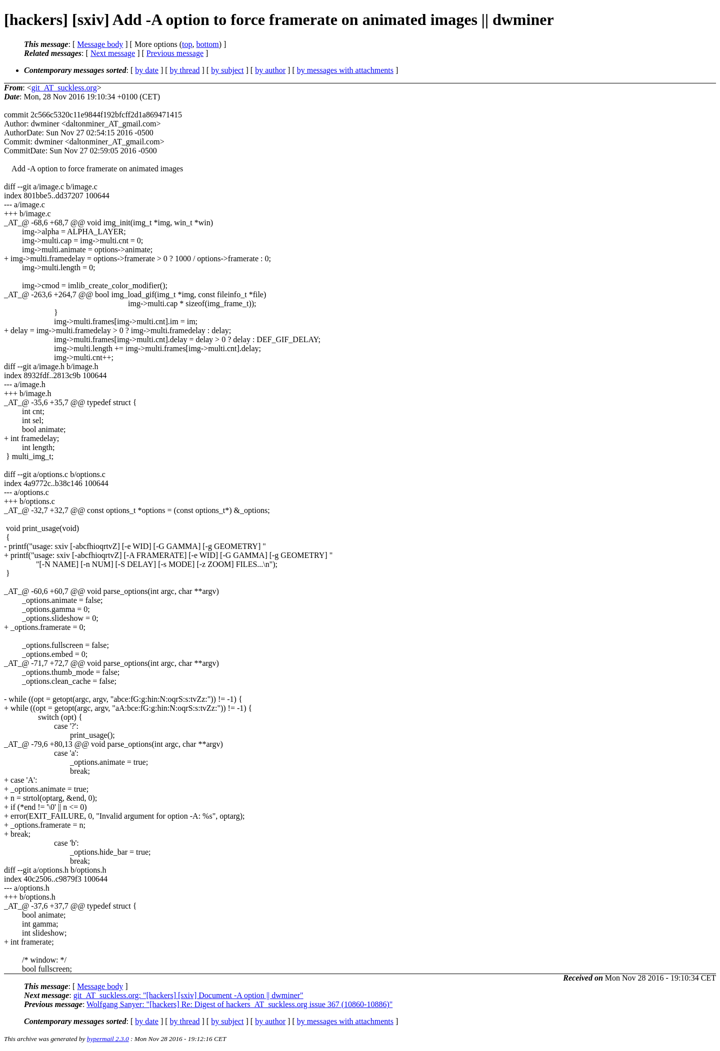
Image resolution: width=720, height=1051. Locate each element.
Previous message (175, 53)
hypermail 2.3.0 (108, 1039)
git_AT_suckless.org (64, 87)
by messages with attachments (345, 70)
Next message (112, 53)
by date (146, 70)
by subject (227, 70)
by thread (185, 70)
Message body (100, 44)
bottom (207, 44)
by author (270, 70)
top (187, 44)
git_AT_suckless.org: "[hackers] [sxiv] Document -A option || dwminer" (189, 995)
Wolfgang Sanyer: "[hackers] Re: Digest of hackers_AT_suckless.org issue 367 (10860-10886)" (239, 1004)
